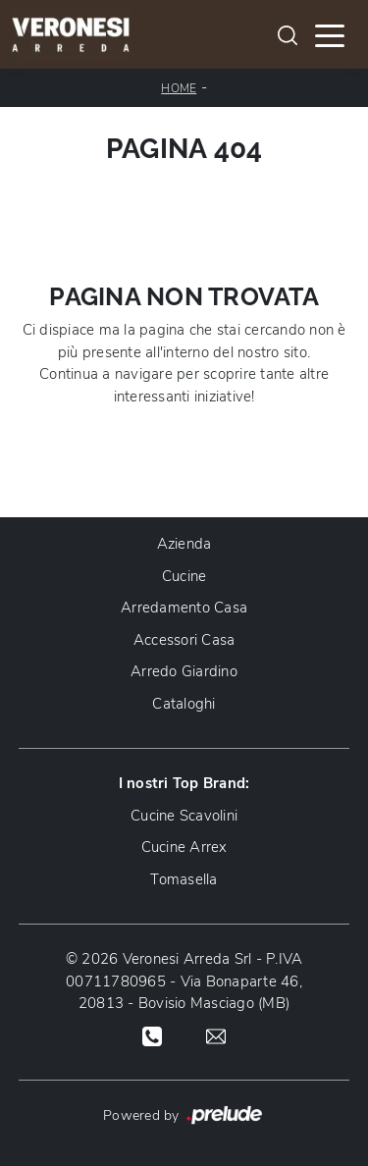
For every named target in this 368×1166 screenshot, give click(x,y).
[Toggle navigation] (329, 34)
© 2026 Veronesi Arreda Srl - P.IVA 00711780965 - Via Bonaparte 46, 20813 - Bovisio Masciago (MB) (184, 981)
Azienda (184, 544)
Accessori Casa (184, 640)
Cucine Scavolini (184, 815)
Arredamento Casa (184, 607)
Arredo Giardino (184, 671)
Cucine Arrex (184, 847)
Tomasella (183, 879)
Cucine (184, 576)
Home (178, 88)
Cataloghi (183, 704)
